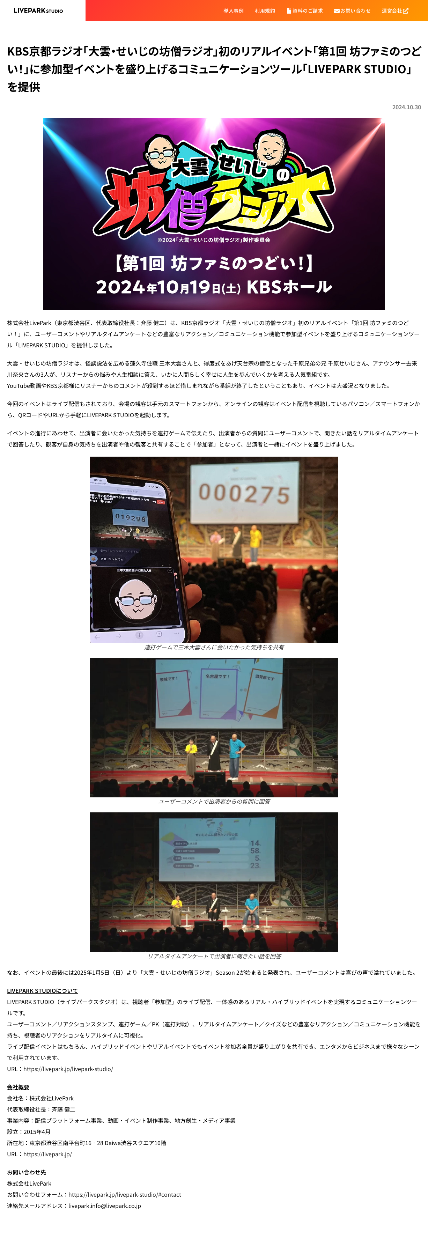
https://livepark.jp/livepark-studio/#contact (124, 1194)
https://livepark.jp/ (47, 1154)
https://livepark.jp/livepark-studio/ (68, 1068)
